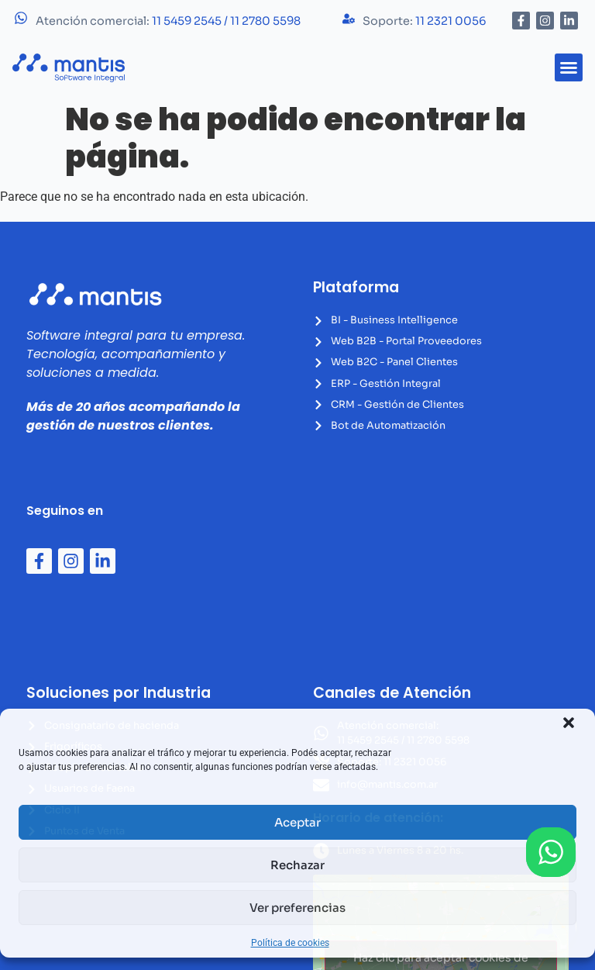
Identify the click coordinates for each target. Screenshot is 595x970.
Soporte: (424, 21)
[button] (568, 722)
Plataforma (356, 287)
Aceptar (297, 822)
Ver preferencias (297, 907)
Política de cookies (290, 942)
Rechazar (297, 865)
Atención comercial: (168, 21)
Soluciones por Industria (118, 692)
